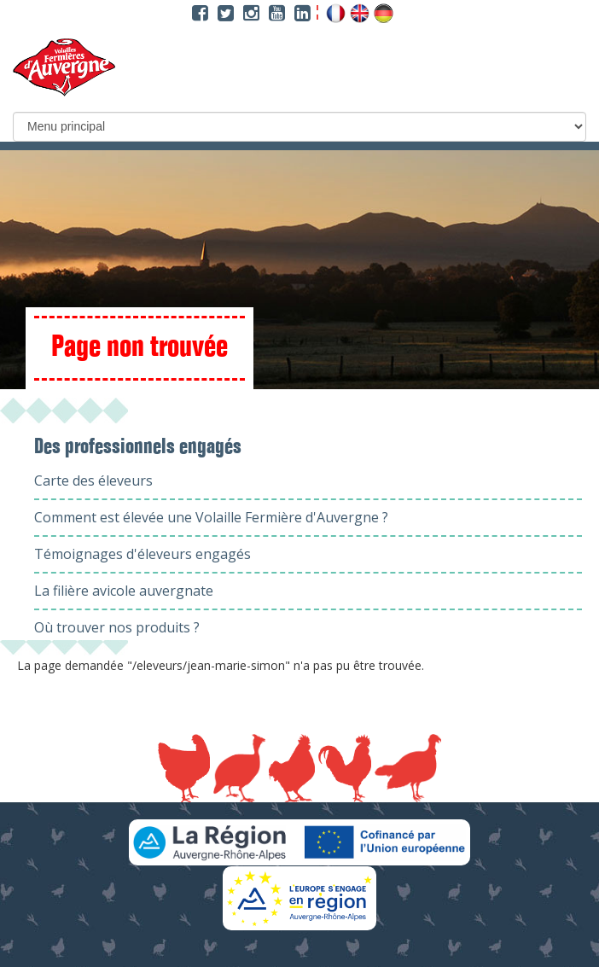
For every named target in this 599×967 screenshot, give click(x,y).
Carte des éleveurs (93, 480)
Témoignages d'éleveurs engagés (142, 554)
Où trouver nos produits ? (117, 627)
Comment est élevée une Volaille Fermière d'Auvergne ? (211, 517)
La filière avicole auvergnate (123, 590)
